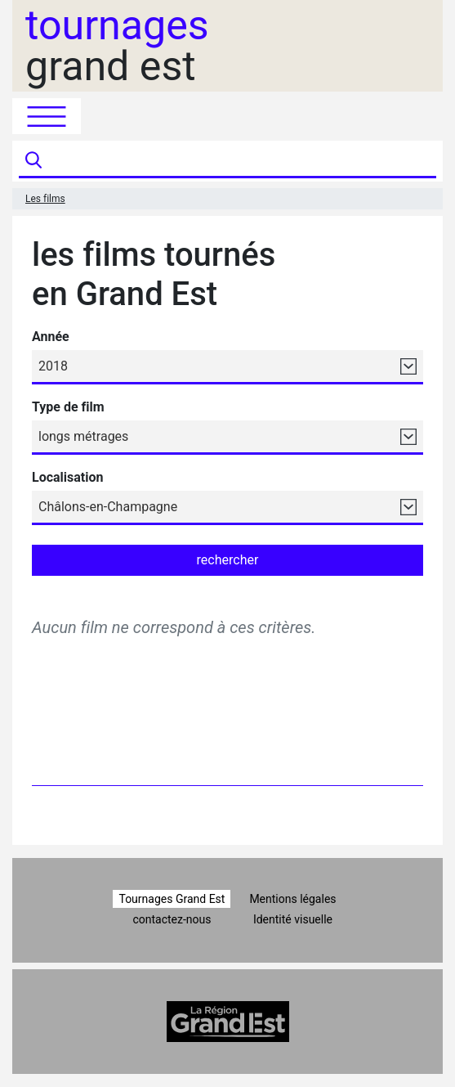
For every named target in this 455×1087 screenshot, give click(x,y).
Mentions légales (292, 898)
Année (50, 336)
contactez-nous (171, 919)
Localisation (67, 477)
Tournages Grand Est (171, 898)
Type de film (68, 407)
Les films (45, 198)
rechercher (228, 560)
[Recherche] (241, 161)
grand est (117, 46)
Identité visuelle (292, 919)
